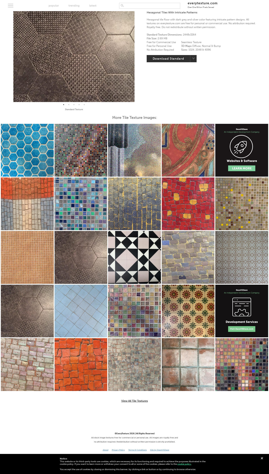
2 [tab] (69, 104)
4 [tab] (79, 104)
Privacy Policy (118, 450)
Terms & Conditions (137, 450)
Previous (11, 56)
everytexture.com (202, 4)
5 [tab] (84, 104)
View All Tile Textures (134, 401)
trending (74, 5)
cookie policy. (184, 464)
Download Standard (168, 59)
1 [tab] (63, 104)
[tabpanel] (73, 56)
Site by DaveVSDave (159, 450)
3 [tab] (74, 104)
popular (54, 5)
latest (92, 5)
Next (137, 56)
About (105, 450)
